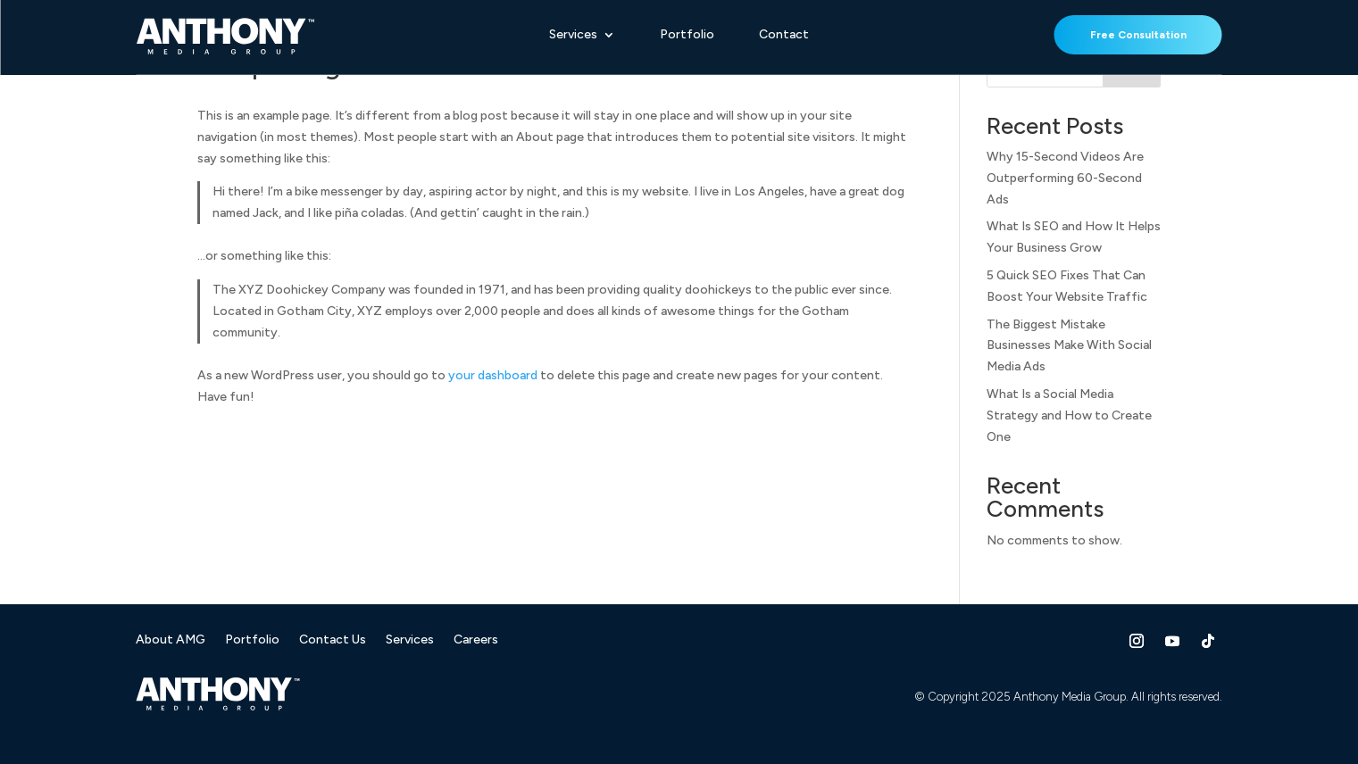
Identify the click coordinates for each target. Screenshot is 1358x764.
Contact (784, 35)
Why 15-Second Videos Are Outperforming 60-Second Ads (1065, 178)
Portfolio (687, 35)
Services (573, 35)
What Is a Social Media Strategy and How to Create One (1069, 415)
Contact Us (332, 640)
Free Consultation (1138, 35)
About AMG (170, 640)
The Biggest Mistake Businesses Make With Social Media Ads (1069, 346)
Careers (476, 640)
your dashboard (492, 375)
